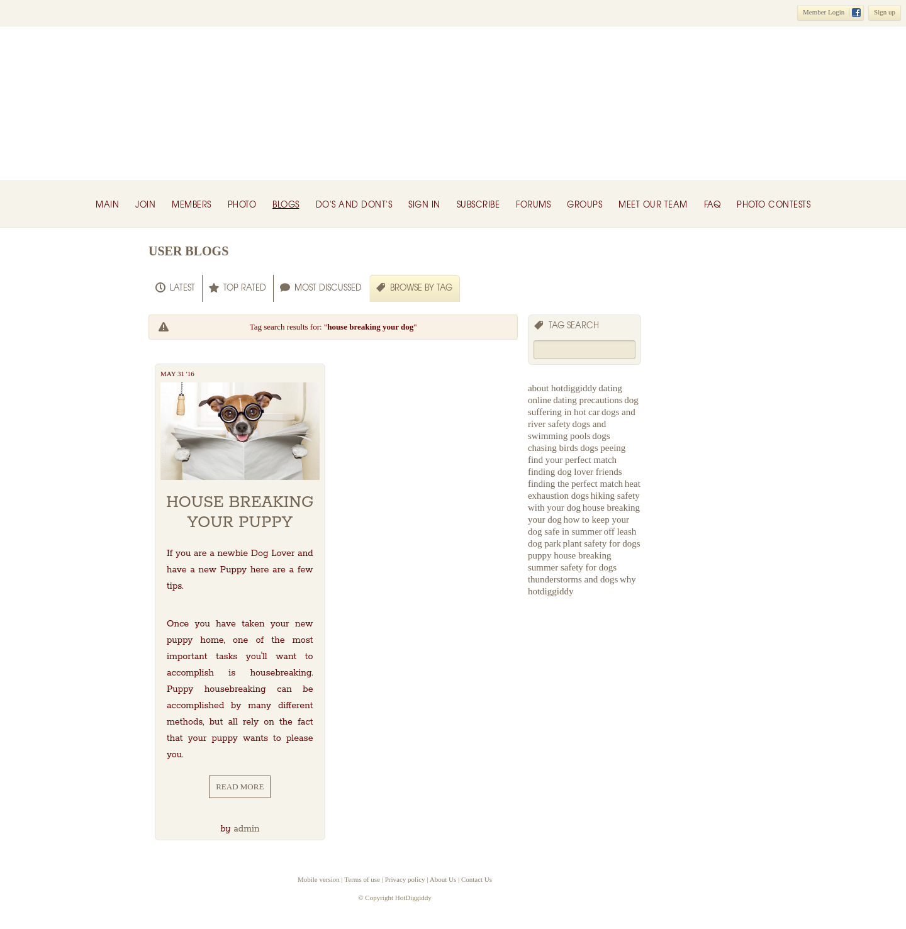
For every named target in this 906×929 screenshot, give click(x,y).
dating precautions (587, 400)
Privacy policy (405, 879)
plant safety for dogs (601, 543)
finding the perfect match (575, 484)
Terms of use (362, 879)
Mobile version (319, 879)
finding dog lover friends (575, 472)
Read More (240, 786)
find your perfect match (572, 460)
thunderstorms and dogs (573, 579)
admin (246, 829)
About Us (443, 879)
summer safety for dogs (572, 567)
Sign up (884, 12)
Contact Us (476, 879)
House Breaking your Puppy (239, 512)
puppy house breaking (569, 555)
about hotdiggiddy (562, 388)
